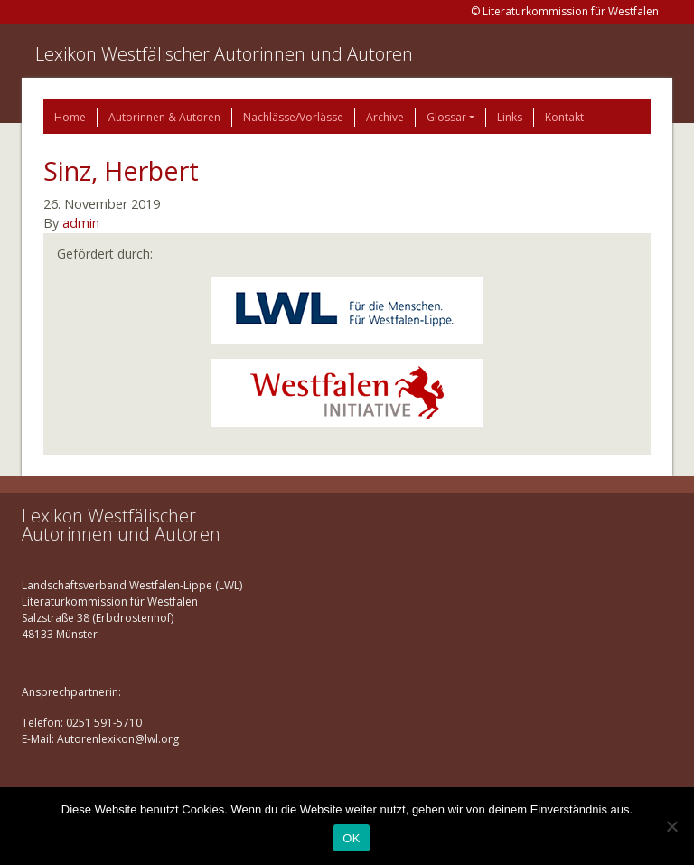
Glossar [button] (446, 117)
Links (509, 117)
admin (80, 222)
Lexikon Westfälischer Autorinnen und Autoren (224, 54)
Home (70, 117)
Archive (385, 117)
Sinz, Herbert (121, 170)
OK (351, 838)
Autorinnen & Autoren (164, 117)
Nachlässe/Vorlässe (293, 117)
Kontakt (564, 117)
